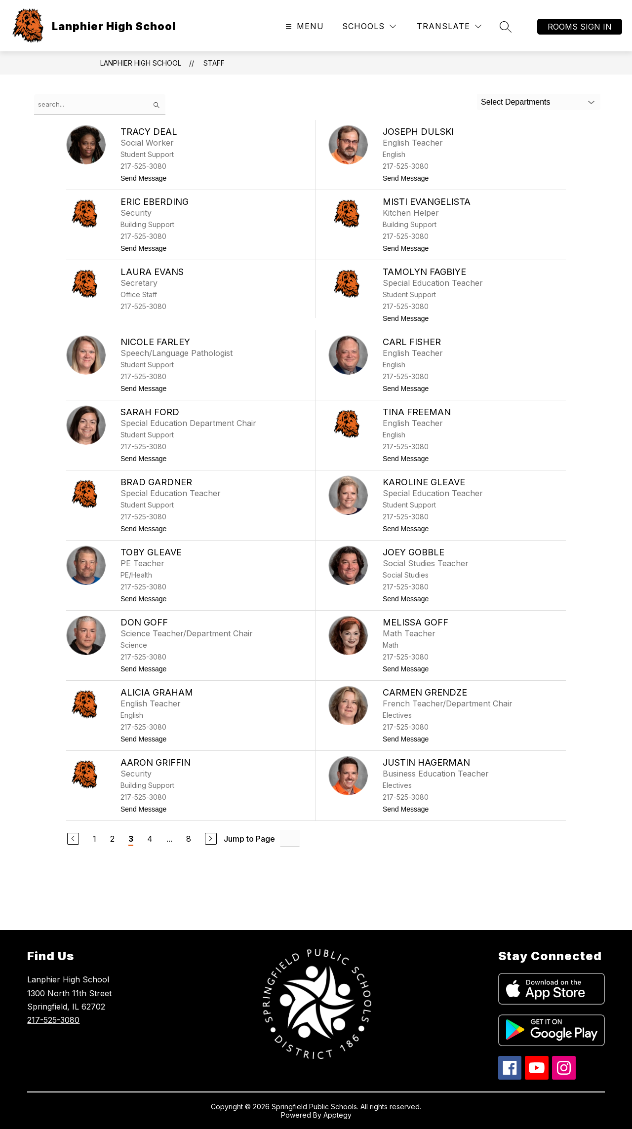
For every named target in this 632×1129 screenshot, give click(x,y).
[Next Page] (211, 839)
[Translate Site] (449, 26)
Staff (214, 63)
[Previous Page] (73, 839)
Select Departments (516, 102)
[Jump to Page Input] (290, 838)
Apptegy (337, 1115)
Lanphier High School (140, 63)
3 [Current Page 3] (130, 839)
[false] (99, 104)
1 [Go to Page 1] (94, 839)
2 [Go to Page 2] (112, 839)
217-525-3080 (53, 1020)
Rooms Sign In (580, 27)
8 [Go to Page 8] (188, 839)
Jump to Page (249, 839)
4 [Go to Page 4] (150, 839)
